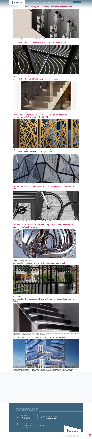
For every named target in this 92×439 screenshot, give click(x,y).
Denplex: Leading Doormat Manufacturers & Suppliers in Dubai (40, 43)
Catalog (55, 2)
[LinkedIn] (71, 436)
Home (33, 2)
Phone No (24, 415)
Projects (43, 2)
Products (48, 2)
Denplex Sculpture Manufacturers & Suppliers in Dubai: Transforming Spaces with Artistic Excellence (43, 225)
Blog (60, 2)
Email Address (51, 416)
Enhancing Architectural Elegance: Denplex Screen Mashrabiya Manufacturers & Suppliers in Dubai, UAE (40, 116)
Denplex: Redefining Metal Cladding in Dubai (32, 152)
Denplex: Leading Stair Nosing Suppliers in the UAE (35, 79)
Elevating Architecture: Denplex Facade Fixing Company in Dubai (41, 337)
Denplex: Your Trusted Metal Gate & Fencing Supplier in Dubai (40, 263)
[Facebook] (68, 436)
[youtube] (77, 436)
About (37, 2)
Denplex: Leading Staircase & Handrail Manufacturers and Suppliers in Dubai (43, 300)
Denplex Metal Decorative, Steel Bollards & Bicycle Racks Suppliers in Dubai (43, 187)
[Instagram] (74, 436)
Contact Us (64, 2)
